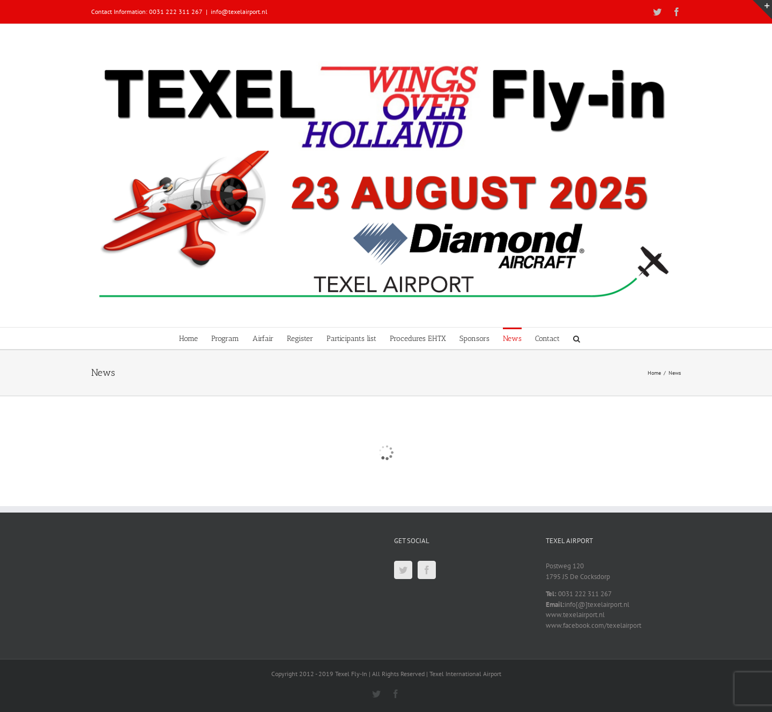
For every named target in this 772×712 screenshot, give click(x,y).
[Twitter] (403, 570)
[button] (576, 338)
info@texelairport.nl (239, 12)
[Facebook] (427, 570)
